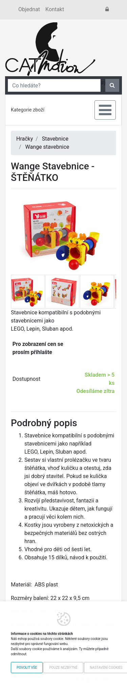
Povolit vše (27, 667)
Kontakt (54, 9)
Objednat (29, 9)
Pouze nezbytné (63, 667)
